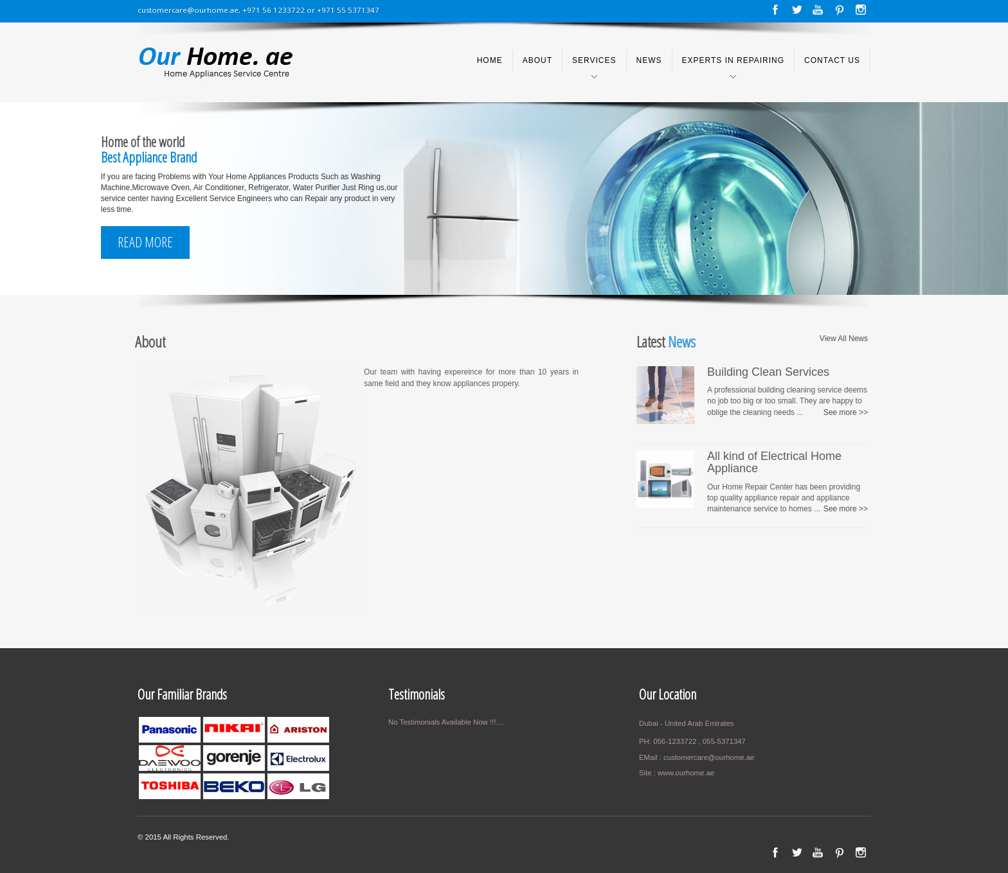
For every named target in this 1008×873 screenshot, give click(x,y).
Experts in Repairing (733, 60)
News (649, 60)
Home (490, 60)
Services (594, 60)
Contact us (832, 60)
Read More (145, 242)
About (537, 60)
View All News (840, 338)
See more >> (842, 412)
